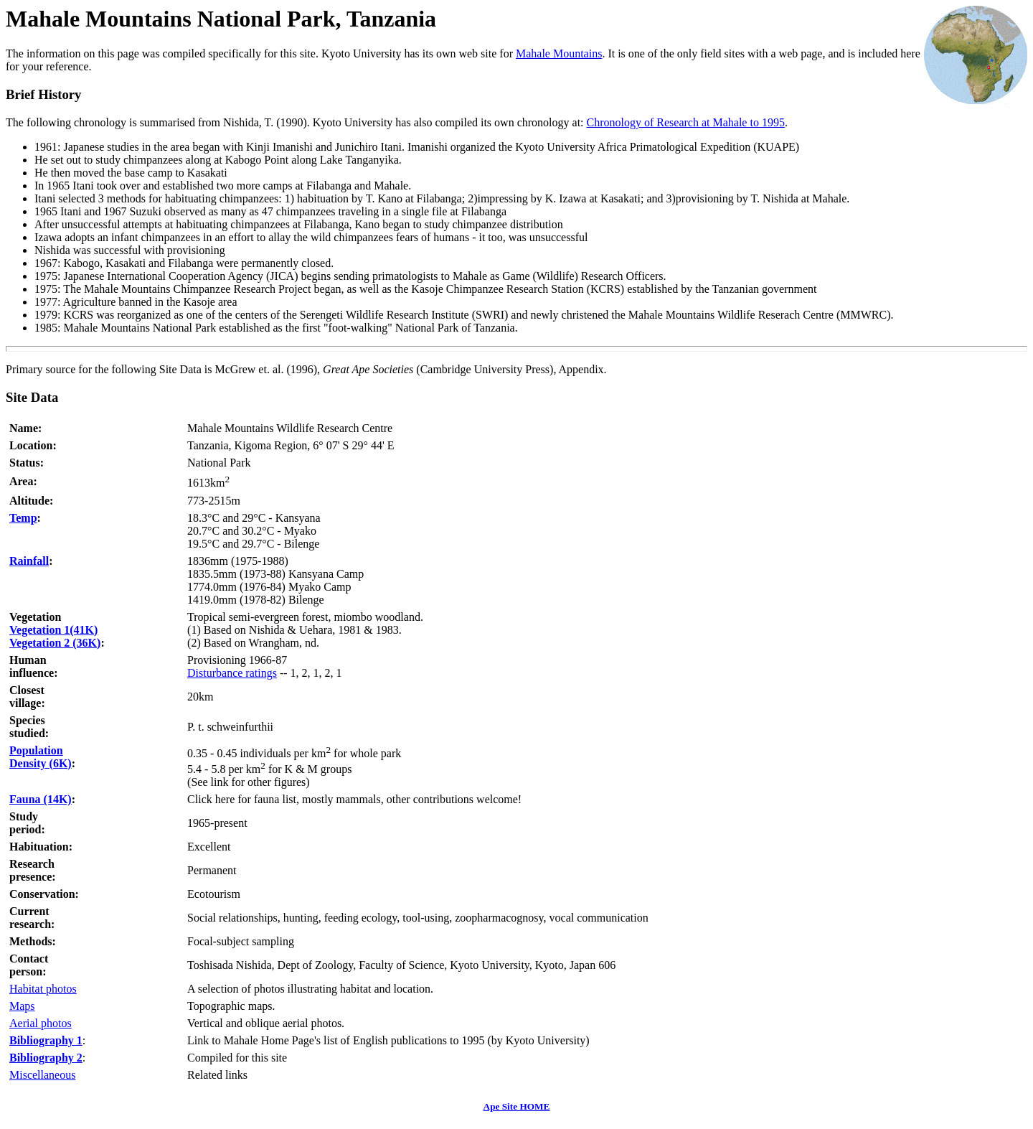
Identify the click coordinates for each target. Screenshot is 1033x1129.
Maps (22, 1006)
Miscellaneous (42, 1075)
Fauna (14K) (40, 799)
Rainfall (29, 561)
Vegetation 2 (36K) (54, 643)
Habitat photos (43, 989)
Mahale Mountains (559, 53)
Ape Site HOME (517, 1106)
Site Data (32, 397)
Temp (23, 518)
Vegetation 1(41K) (53, 630)
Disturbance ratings (232, 673)
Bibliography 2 (45, 1057)
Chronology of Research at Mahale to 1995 (686, 122)
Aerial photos (40, 1023)
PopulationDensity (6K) (40, 756)
